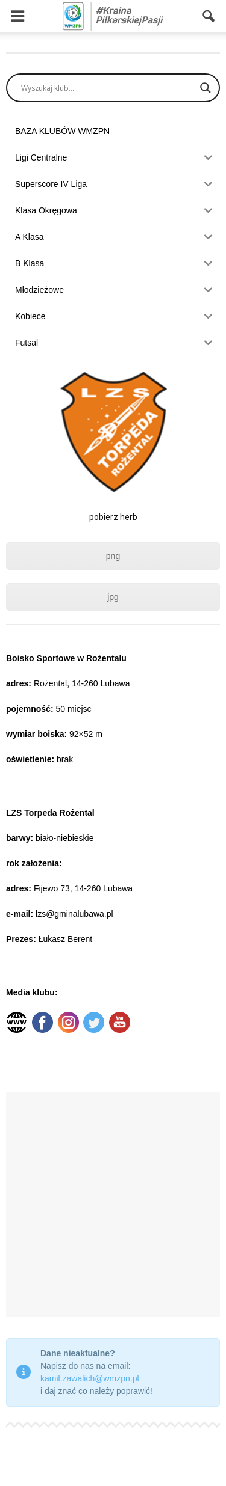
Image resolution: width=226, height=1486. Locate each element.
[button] (209, 16)
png (113, 556)
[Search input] (107, 87)
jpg (113, 597)
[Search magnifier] (205, 87)
